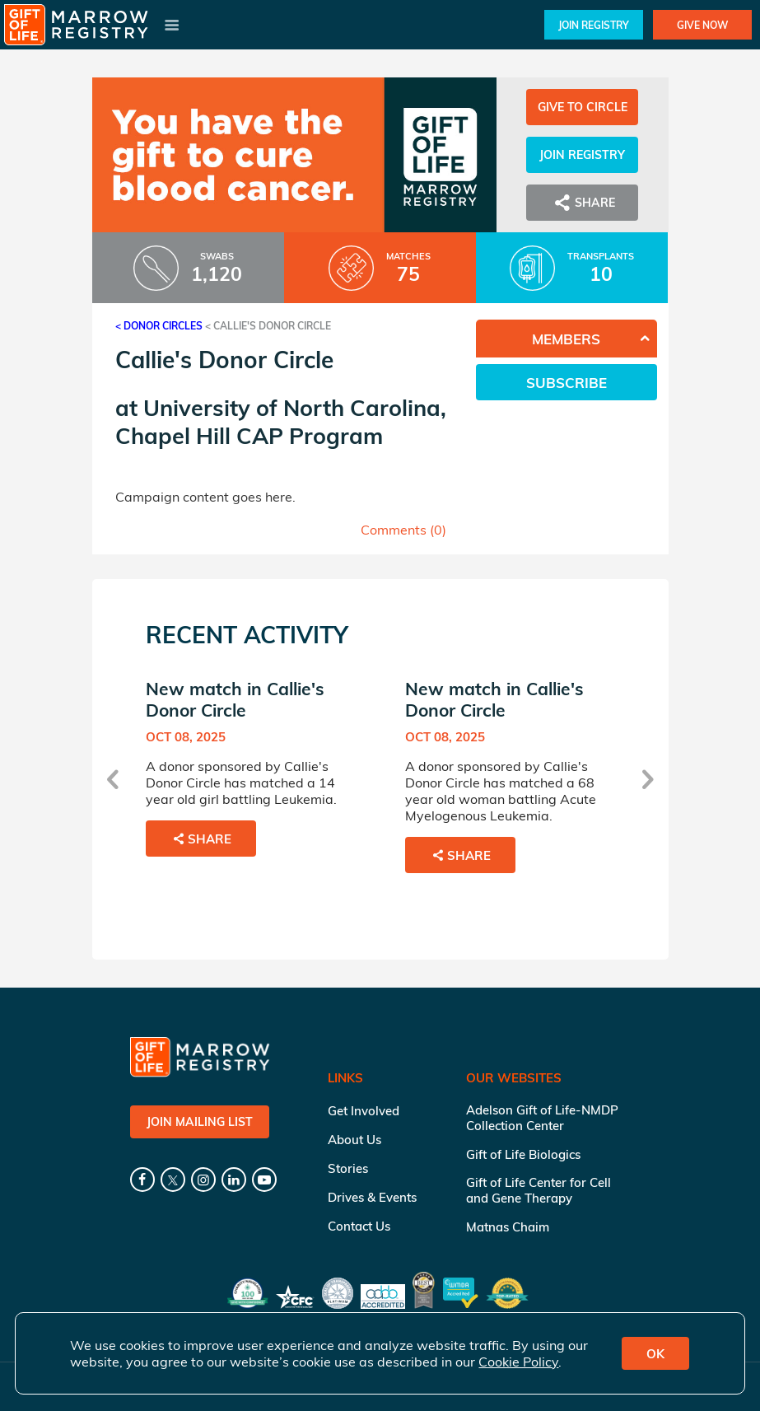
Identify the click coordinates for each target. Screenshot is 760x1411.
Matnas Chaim (507, 1227)
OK (655, 1354)
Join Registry (593, 25)
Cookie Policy (518, 1361)
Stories (348, 1168)
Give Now (702, 25)
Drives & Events (372, 1197)
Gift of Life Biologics (523, 1154)
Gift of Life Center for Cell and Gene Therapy (538, 1190)
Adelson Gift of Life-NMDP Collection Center (542, 1117)
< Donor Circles (159, 326)
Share (582, 202)
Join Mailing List (200, 1121)
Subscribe (566, 382)
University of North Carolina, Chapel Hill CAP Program (280, 422)
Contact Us (359, 1226)
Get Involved (363, 1111)
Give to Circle (582, 107)
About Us (354, 1139)
